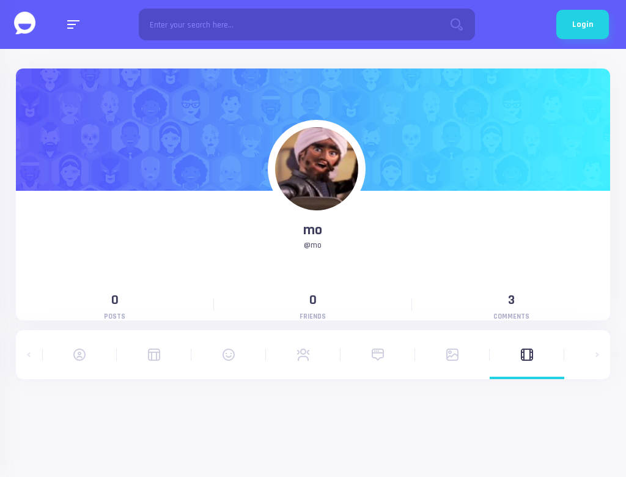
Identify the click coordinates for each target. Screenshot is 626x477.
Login (582, 24)
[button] (29, 354)
